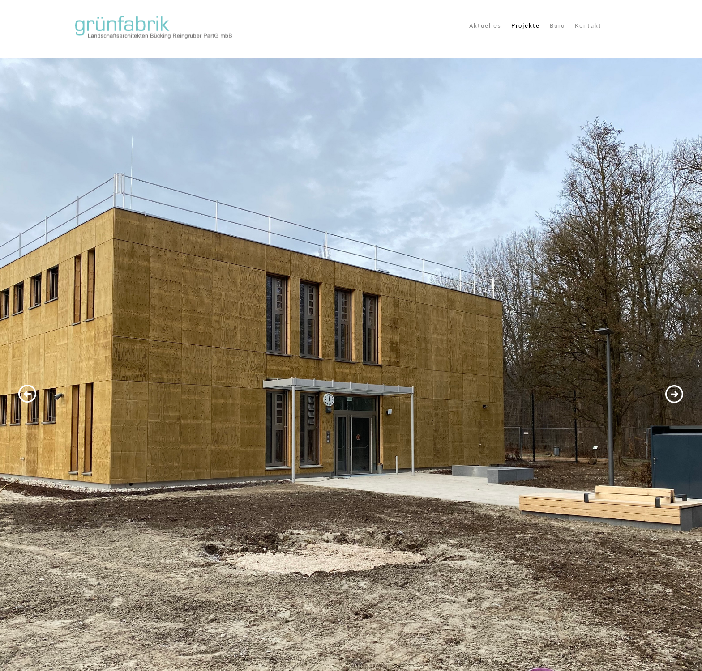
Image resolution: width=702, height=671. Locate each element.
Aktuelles (485, 26)
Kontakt (588, 26)
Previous (28, 395)
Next (674, 395)
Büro (557, 26)
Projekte (525, 26)
